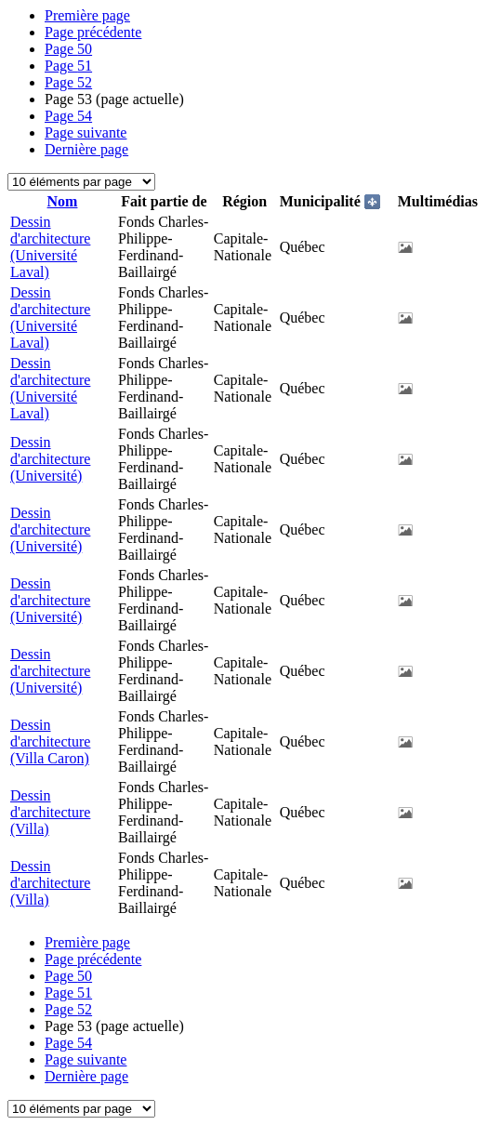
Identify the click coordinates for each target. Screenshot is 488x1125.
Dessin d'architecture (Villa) (50, 812)
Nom (62, 201)
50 (68, 49)
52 (68, 82)
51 (68, 65)
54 (68, 116)
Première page (87, 15)
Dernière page (86, 149)
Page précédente (93, 32)
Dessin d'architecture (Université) (50, 458)
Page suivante (85, 132)
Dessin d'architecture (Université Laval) (50, 247)
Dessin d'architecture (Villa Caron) (50, 741)
